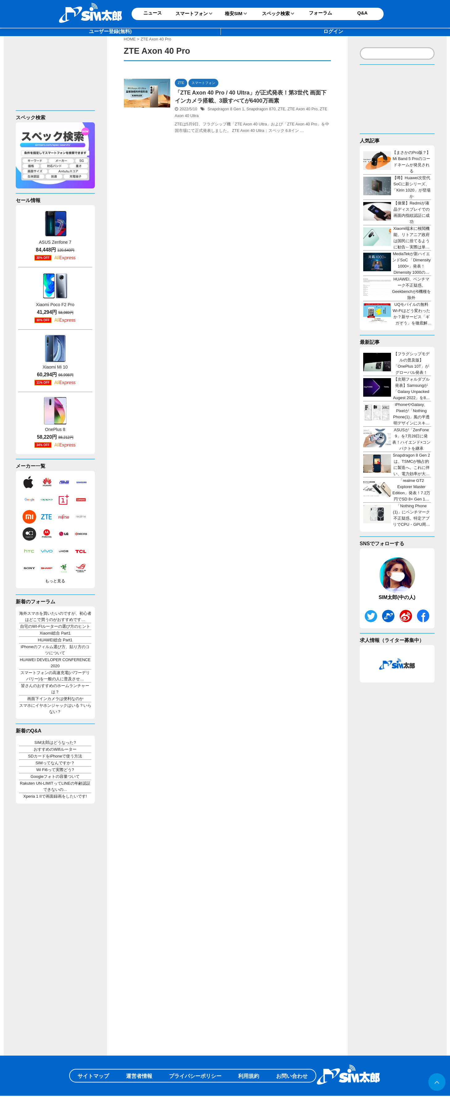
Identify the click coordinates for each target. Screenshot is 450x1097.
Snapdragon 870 (261, 109)
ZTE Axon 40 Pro (303, 109)
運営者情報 (139, 1076)
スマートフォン (191, 13)
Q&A (362, 12)
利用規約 (248, 1076)
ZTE (281, 109)
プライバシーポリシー (195, 1076)
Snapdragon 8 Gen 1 (226, 109)
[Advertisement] (53, 78)
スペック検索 (276, 13)
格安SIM (233, 13)
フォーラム (320, 12)
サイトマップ (93, 1076)
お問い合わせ (292, 1076)
